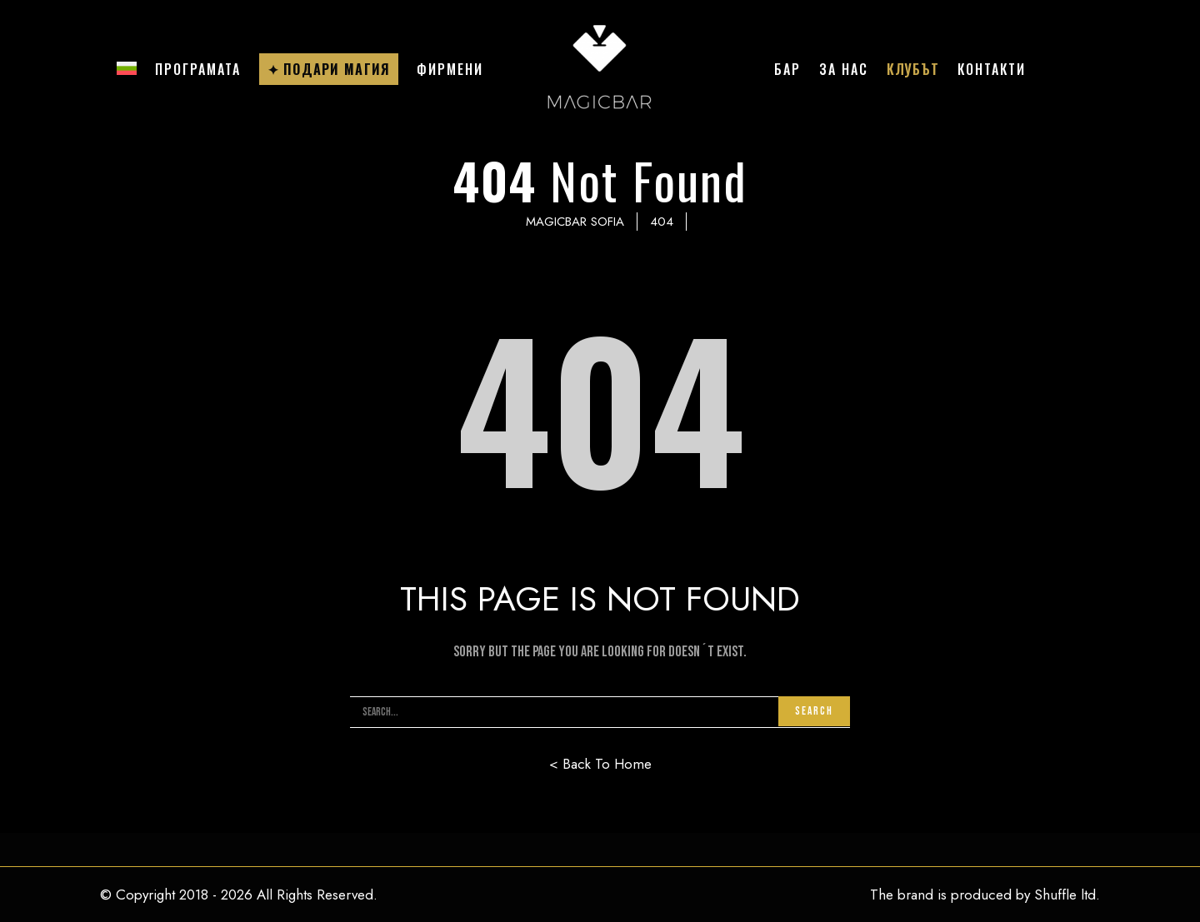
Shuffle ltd (1065, 895)
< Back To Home (600, 764)
